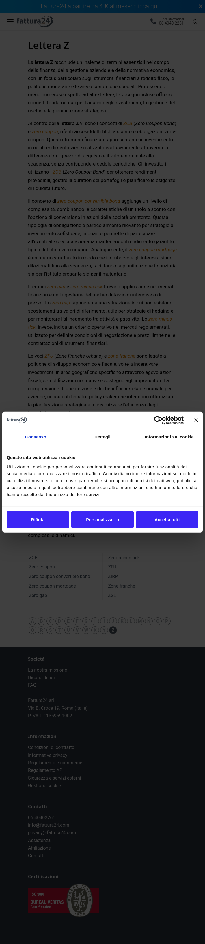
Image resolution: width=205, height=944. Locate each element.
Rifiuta (38, 519)
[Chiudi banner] (196, 420)
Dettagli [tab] (102, 436)
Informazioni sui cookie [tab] (169, 436)
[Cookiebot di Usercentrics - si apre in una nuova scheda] (158, 420)
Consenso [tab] (35, 436)
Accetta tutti (167, 519)
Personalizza (102, 519)
